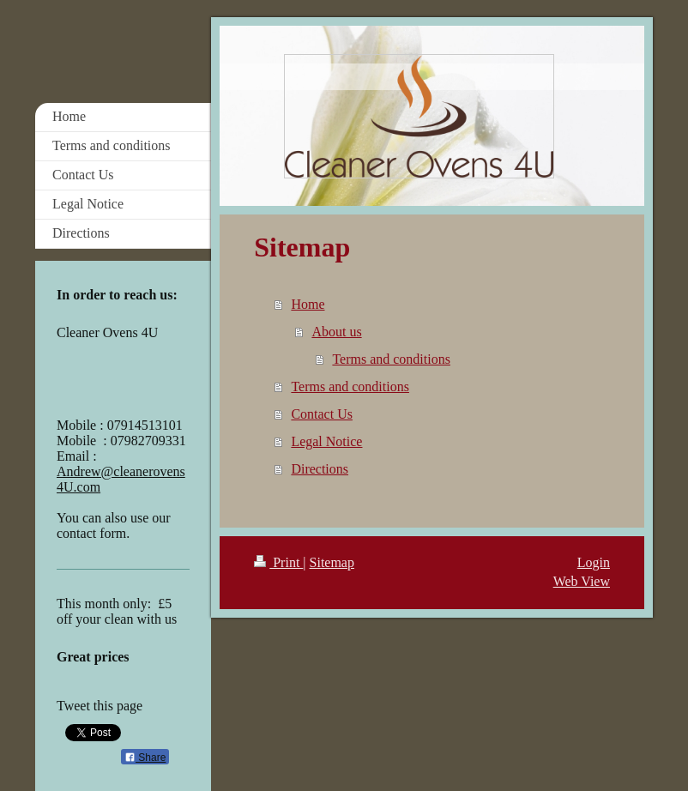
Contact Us (322, 414)
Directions (319, 469)
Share (145, 758)
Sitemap (332, 562)
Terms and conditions (391, 359)
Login (593, 562)
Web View (581, 581)
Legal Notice (326, 441)
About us (336, 331)
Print (278, 562)
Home (307, 304)
